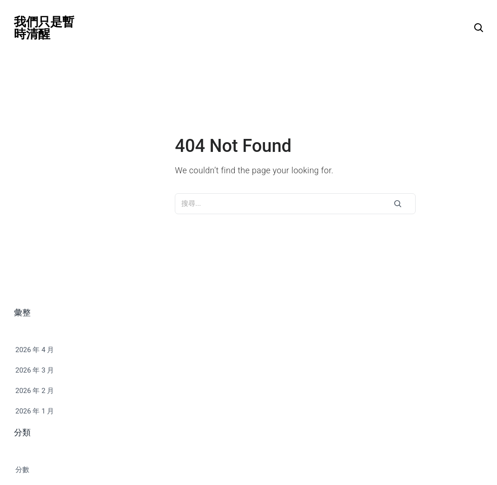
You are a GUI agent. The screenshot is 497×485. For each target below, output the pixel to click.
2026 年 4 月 (34, 350)
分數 (22, 469)
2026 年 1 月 (34, 411)
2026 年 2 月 (34, 391)
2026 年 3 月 (34, 370)
